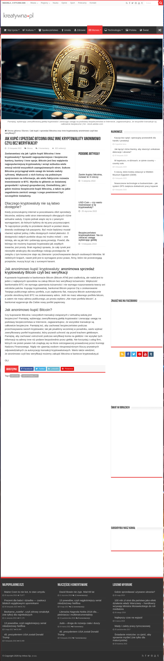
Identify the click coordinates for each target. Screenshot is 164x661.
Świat (144, 30)
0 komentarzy (44, 148)
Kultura (28, 30)
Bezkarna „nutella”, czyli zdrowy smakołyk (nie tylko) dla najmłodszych (25, 613)
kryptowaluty (30, 386)
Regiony (44, 3)
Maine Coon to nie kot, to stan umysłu (24, 591)
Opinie (64, 3)
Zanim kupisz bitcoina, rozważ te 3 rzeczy (90, 188)
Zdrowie (80, 30)
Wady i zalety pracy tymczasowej (132, 626)
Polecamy (82, 3)
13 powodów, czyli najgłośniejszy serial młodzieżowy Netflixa (24, 624)
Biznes (94, 30)
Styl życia (10, 30)
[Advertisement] (102, 16)
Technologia (112, 30)
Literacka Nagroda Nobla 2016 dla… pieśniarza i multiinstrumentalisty (78, 613)
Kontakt (93, 3)
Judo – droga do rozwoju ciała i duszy (79, 623)
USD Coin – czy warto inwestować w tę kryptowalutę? (90, 230)
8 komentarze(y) (84, 618)
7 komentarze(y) (80, 638)
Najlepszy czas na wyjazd (128, 617)
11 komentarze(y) (81, 595)
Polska (131, 30)
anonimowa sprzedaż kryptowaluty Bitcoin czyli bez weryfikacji (37, 277)
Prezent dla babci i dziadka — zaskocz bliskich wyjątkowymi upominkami (24, 602)
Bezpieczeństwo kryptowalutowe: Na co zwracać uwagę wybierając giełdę (90, 274)
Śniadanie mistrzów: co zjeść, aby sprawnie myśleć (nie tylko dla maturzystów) (132, 637)
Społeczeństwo (48, 30)
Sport (72, 3)
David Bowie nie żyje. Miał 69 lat (76, 591)
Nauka (55, 3)
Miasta (33, 3)
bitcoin (15, 386)
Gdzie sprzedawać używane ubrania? (135, 591)
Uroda (66, 30)
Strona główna (13, 131)
